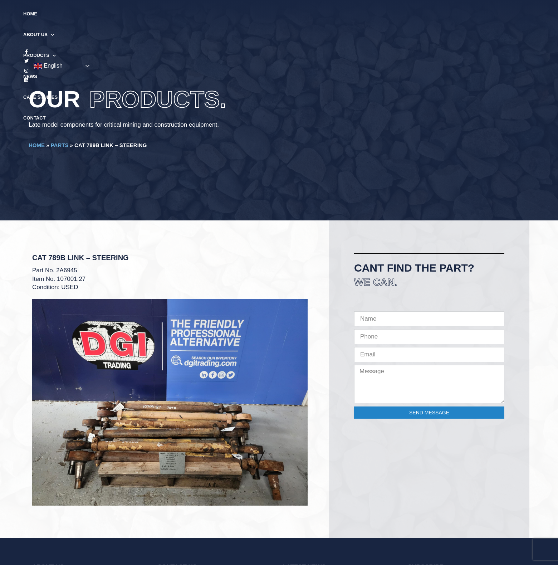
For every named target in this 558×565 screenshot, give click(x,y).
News (288, 13)
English (481, 14)
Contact (362, 13)
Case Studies (323, 13)
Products (254, 14)
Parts (60, 145)
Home (179, 13)
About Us (212, 14)
